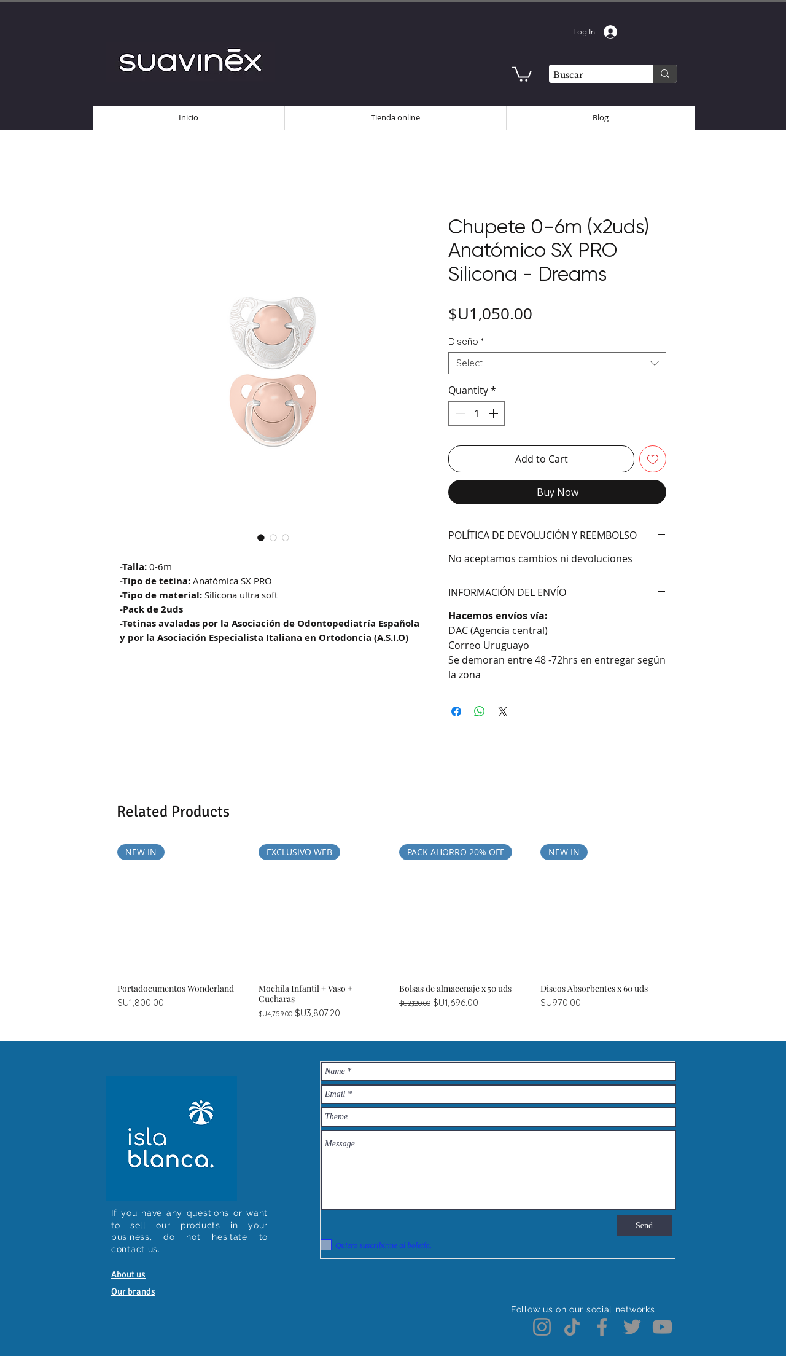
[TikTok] (572, 1327)
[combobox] (557, 363)
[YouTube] (662, 1327)
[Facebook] (602, 1327)
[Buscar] (590, 76)
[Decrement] (458, 413)
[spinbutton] (476, 413)
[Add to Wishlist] (652, 458)
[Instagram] (542, 1327)
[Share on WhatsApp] (479, 711)
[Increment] (494, 413)
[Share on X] (503, 711)
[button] (522, 73)
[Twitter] (632, 1327)
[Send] (644, 1225)
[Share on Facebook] (456, 711)
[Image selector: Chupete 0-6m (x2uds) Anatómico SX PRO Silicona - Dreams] (261, 537)
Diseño (466, 341)
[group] (393, 932)
